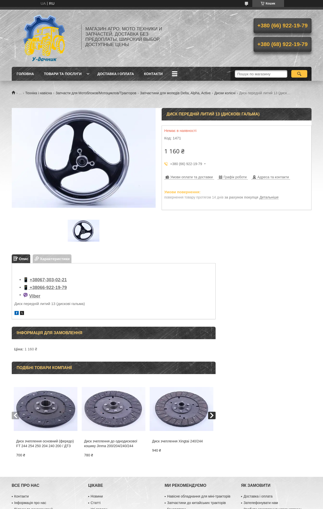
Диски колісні (225, 93)
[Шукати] (299, 74)
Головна (25, 74)
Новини (97, 496)
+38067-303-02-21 (48, 279)
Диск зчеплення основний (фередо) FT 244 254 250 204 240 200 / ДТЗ (45, 443)
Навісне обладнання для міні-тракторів (198, 496)
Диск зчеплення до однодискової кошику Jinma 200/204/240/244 (110, 443)
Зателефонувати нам (261, 503)
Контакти (153, 74)
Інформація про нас (30, 503)
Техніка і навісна (38, 93)
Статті (96, 503)
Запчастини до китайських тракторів (196, 503)
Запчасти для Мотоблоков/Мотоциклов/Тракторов (95, 93)
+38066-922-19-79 (47, 287)
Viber (34, 296)
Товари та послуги (63, 74)
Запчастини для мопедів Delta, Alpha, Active (175, 93)
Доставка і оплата (115, 74)
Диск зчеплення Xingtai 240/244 (177, 441)
